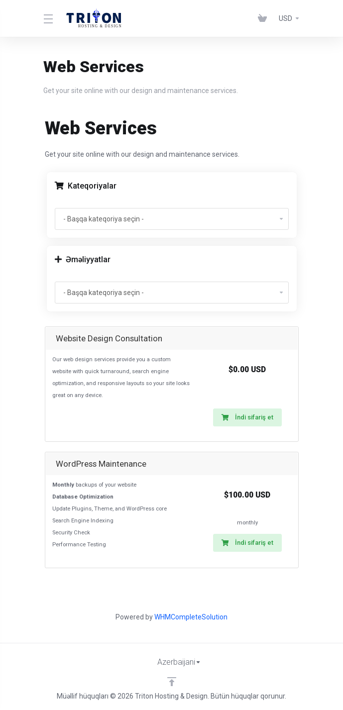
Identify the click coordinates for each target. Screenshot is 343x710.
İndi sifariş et (247, 417)
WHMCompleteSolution (191, 617)
